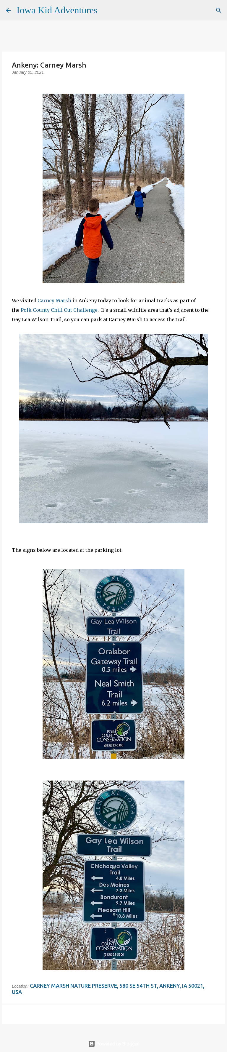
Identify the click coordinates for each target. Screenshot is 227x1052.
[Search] (105, 10)
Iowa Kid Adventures (57, 10)
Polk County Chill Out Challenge (59, 310)
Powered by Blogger (113, 1043)
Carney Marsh (54, 300)
